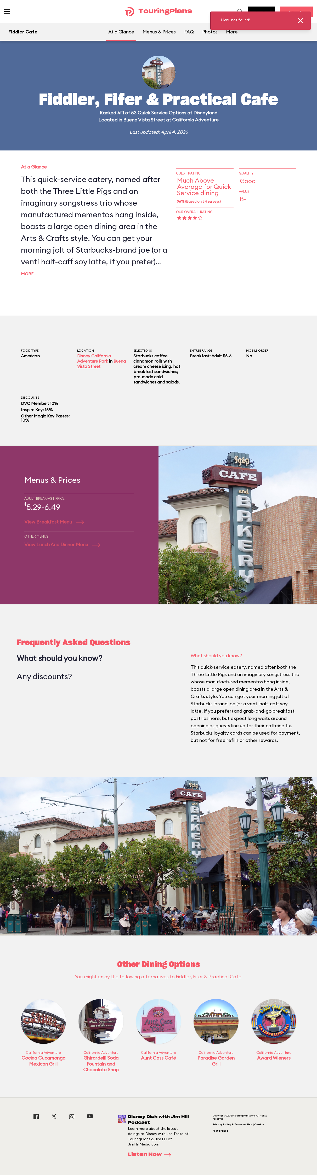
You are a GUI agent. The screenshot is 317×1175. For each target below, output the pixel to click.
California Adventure (195, 120)
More (232, 32)
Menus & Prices (159, 32)
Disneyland (205, 113)
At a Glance (121, 32)
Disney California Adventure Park (94, 358)
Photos (210, 32)
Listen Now (151, 1154)
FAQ (189, 32)
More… (29, 273)
